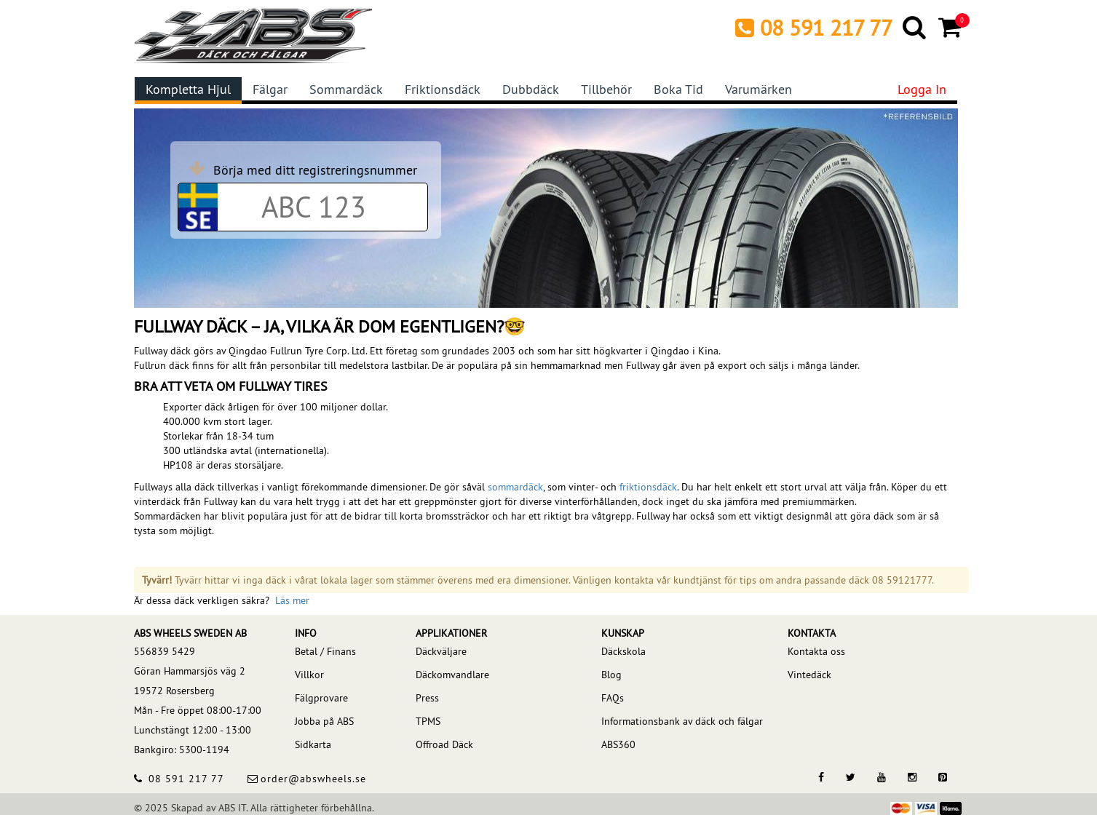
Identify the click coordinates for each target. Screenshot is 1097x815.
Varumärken (758, 89)
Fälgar (270, 89)
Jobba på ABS (324, 721)
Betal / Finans (325, 651)
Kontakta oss (816, 651)
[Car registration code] (313, 207)
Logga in (922, 89)
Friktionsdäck (442, 89)
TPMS (428, 721)
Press (427, 697)
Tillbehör (606, 89)
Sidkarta (313, 744)
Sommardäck (346, 89)
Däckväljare (441, 651)
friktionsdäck (648, 486)
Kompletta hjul (188, 89)
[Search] (915, 27)
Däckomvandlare (452, 674)
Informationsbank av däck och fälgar (682, 721)
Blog (611, 674)
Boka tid (678, 89)
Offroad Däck (444, 744)
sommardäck (515, 486)
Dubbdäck (530, 89)
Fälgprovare (321, 697)
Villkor (309, 674)
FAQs (612, 697)
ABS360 (618, 744)
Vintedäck (809, 674)
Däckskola (623, 651)
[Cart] (951, 27)
